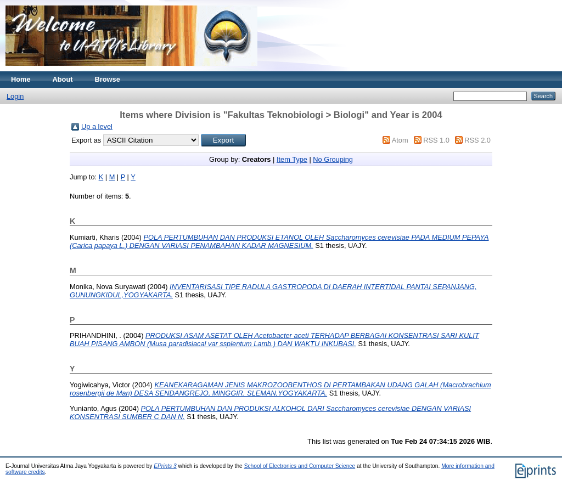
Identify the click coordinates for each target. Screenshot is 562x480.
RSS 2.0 (477, 140)
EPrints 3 (165, 466)
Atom (400, 140)
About (63, 79)
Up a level (97, 126)
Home (21, 79)
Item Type (292, 159)
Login (15, 96)
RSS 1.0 (436, 140)
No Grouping (333, 159)
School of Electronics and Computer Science (300, 466)
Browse (107, 79)
